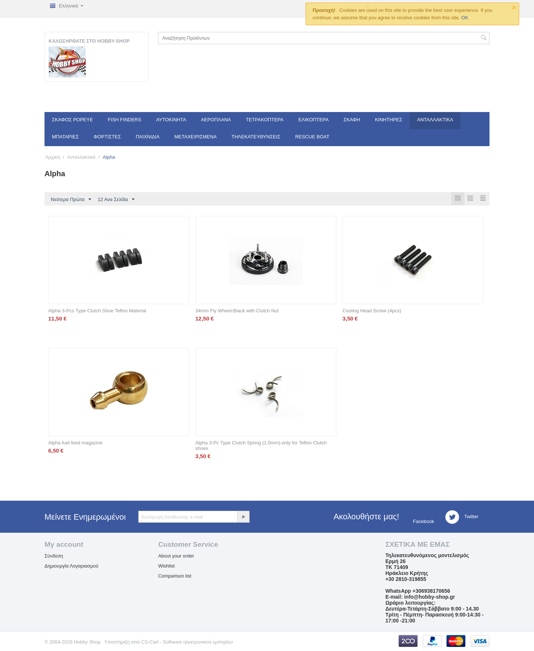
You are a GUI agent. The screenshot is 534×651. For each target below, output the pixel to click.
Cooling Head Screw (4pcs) (372, 311)
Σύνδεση (53, 556)
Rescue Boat (312, 136)
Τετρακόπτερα (265, 119)
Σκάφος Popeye (72, 119)
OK (464, 17)
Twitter (461, 517)
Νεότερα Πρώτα (71, 199)
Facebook (423, 522)
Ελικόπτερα (313, 119)
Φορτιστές (107, 136)
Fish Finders (124, 119)
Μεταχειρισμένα (195, 136)
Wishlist (166, 566)
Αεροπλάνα (216, 119)
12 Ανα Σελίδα (116, 199)
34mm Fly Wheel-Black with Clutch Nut (237, 311)
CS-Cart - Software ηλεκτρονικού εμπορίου (187, 642)
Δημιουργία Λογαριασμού (71, 566)
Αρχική (52, 157)
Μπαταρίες (65, 136)
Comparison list (174, 576)
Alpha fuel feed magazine (75, 443)
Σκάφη (351, 119)
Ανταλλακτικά (435, 119)
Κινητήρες (388, 119)
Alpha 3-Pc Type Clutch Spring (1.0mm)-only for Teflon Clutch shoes (261, 445)
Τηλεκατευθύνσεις (255, 136)
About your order (176, 556)
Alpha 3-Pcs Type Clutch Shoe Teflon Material (97, 311)
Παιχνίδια (147, 136)
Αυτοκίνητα (171, 119)
